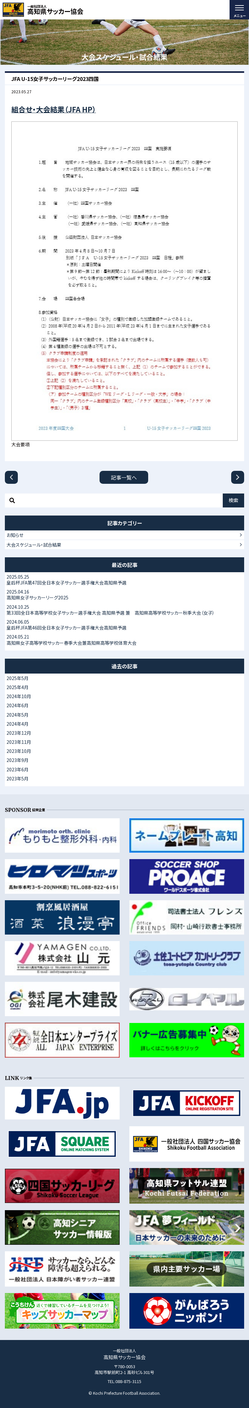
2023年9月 (17, 760)
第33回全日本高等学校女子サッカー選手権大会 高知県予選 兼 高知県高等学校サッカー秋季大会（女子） (124, 610)
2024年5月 (17, 714)
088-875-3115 (128, 1381)
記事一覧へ (124, 477)
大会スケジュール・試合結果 (33, 544)
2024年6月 (17, 705)
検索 (233, 500)
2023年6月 (17, 769)
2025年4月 (17, 687)
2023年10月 (18, 751)
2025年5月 (17, 678)
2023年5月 (17, 778)
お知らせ (14, 535)
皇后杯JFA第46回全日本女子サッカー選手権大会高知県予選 (124, 625)
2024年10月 (18, 696)
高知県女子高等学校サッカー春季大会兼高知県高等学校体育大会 (124, 639)
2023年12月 (18, 733)
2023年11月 (18, 742)
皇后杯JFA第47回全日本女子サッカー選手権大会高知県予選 (124, 579)
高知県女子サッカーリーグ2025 (124, 594)
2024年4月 (17, 724)
